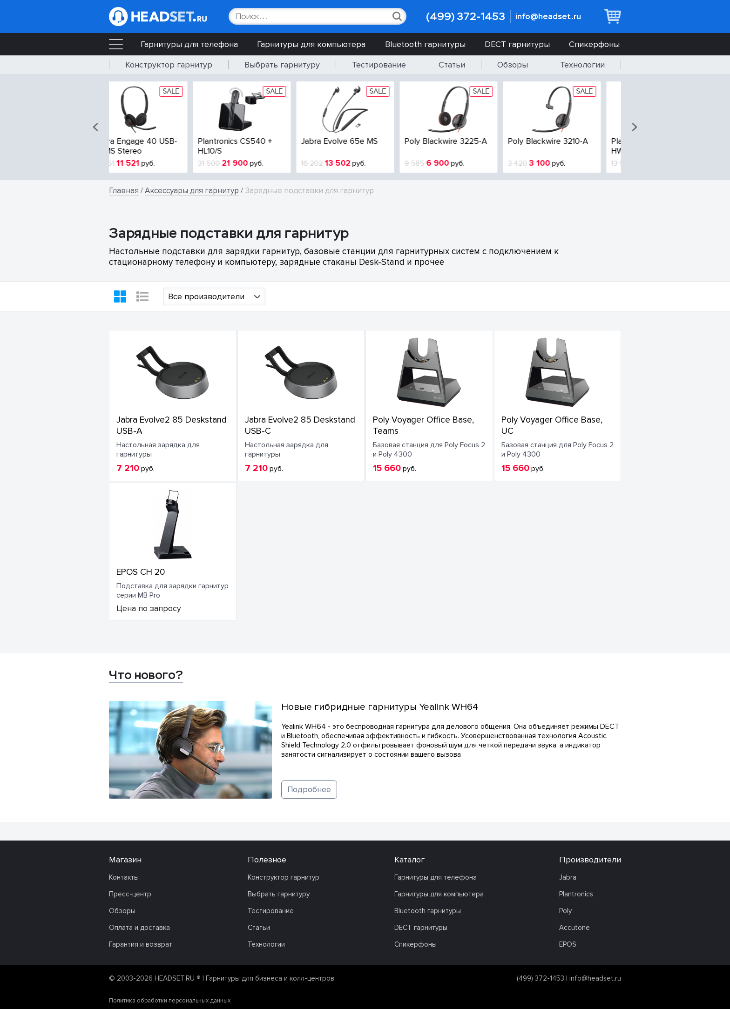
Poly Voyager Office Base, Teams (423, 425)
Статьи (452, 65)
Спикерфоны (594, 44)
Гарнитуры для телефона (189, 44)
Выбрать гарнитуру (282, 65)
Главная (124, 190)
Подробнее (309, 789)
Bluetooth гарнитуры (425, 44)
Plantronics (576, 894)
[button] (96, 127)
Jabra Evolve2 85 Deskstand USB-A (171, 425)
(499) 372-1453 (465, 16)
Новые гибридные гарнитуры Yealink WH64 (379, 707)
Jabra (567, 877)
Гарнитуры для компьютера (311, 44)
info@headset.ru (548, 16)
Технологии (582, 65)
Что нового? (146, 674)
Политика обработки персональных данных (169, 1000)
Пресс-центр (130, 894)
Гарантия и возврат (140, 944)
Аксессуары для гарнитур (192, 190)
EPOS (567, 944)
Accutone (574, 927)
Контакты (124, 877)
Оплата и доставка (139, 927)
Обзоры (512, 65)
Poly (565, 911)
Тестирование (379, 65)
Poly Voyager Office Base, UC (551, 425)
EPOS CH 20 (140, 572)
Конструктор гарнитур (168, 65)
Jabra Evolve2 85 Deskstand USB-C (300, 425)
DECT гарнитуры (517, 44)
